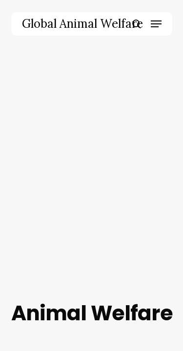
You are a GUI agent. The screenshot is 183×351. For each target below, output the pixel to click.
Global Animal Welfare (82, 24)
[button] (156, 24)
